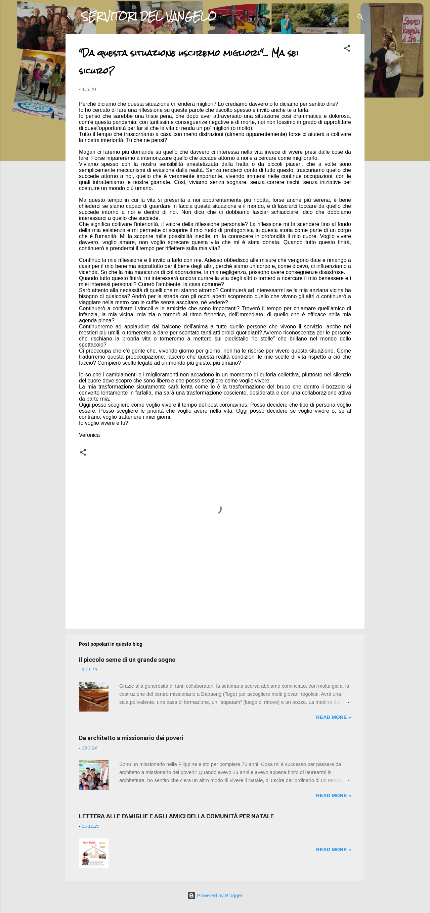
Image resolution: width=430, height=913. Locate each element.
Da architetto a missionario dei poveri (131, 737)
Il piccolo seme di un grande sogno (127, 659)
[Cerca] (360, 18)
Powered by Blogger (214, 895)
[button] (347, 49)
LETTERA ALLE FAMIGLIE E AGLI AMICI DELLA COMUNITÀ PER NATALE (176, 816)
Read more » (333, 717)
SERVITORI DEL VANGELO (149, 16)
